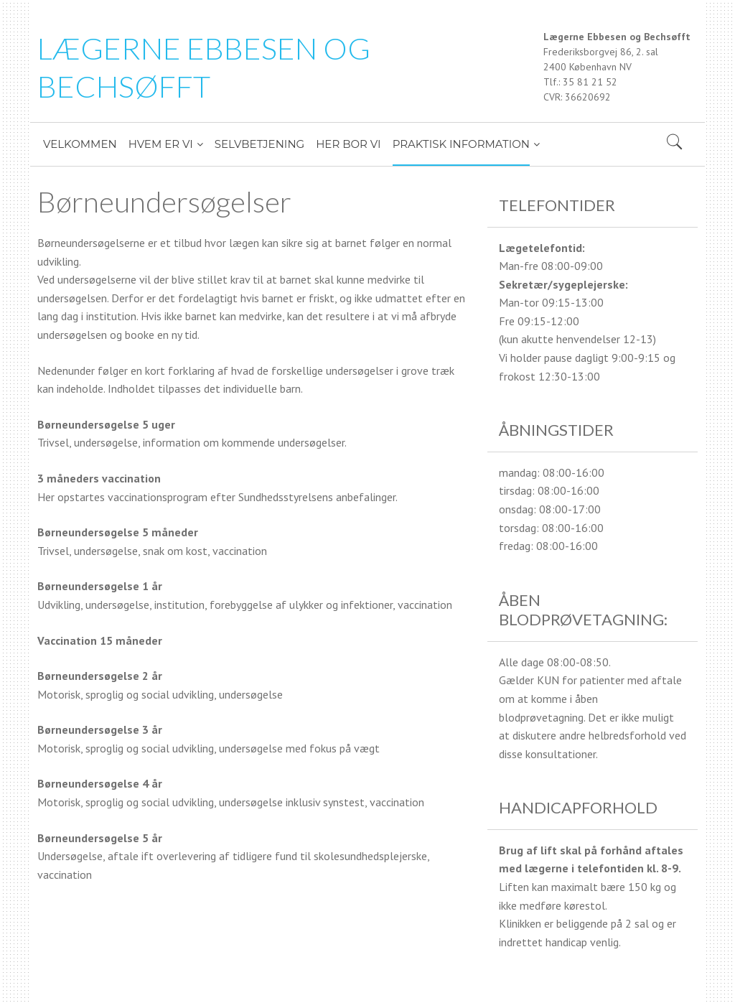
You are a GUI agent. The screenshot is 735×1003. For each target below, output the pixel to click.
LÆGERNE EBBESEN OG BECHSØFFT (203, 67)
